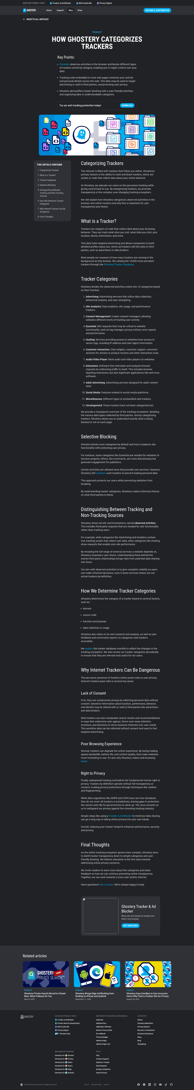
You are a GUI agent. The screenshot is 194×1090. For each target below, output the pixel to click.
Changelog (141, 1044)
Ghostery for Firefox (64, 1059)
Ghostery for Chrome (64, 1055)
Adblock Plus (101, 1023)
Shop (80, 10)
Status (140, 1020)
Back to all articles (35, 19)
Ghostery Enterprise (145, 1034)
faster (84, 761)
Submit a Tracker (102, 1062)
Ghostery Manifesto (145, 1023)
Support (60, 10)
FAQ (97, 1055)
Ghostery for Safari (63, 1062)
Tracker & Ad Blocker (60, 3)
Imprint (106, 1085)
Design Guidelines (103, 1069)
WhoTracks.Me (84, 3)
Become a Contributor (157, 10)
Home (49, 10)
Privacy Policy (96, 1085)
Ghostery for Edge (63, 1069)
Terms (86, 1085)
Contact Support (102, 1059)
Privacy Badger (102, 1037)
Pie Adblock (100, 1034)
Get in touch (106, 884)
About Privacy (101, 1073)
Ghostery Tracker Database (119, 264)
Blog (71, 10)
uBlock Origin (101, 1041)
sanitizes (101, 473)
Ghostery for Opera (64, 1066)
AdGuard (99, 1020)
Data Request (101, 1066)
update (89, 648)
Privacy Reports (143, 1027)
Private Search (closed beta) (67, 1023)
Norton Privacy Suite (104, 1030)
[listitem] (46, 981)
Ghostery (64, 64)
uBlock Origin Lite (103, 1044)
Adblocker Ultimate (103, 1027)
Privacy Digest (104, 3)
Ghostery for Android (64, 1073)
